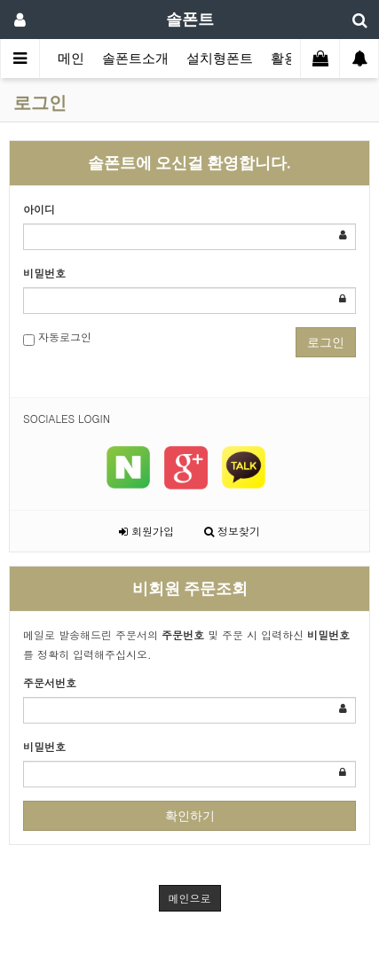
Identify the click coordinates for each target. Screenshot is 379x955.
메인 (71, 59)
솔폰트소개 (135, 59)
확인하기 (190, 816)
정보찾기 (232, 530)
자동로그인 (57, 337)
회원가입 (146, 530)
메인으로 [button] (190, 897)
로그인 (325, 342)
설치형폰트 (219, 59)
